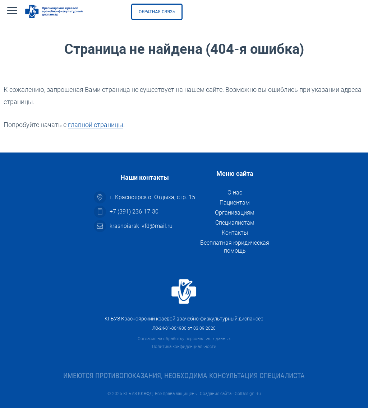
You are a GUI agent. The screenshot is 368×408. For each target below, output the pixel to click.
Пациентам (235, 202)
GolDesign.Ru (248, 393)
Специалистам (234, 222)
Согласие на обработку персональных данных (184, 338)
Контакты (235, 232)
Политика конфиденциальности (184, 346)
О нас (234, 192)
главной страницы (95, 124)
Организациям (234, 212)
